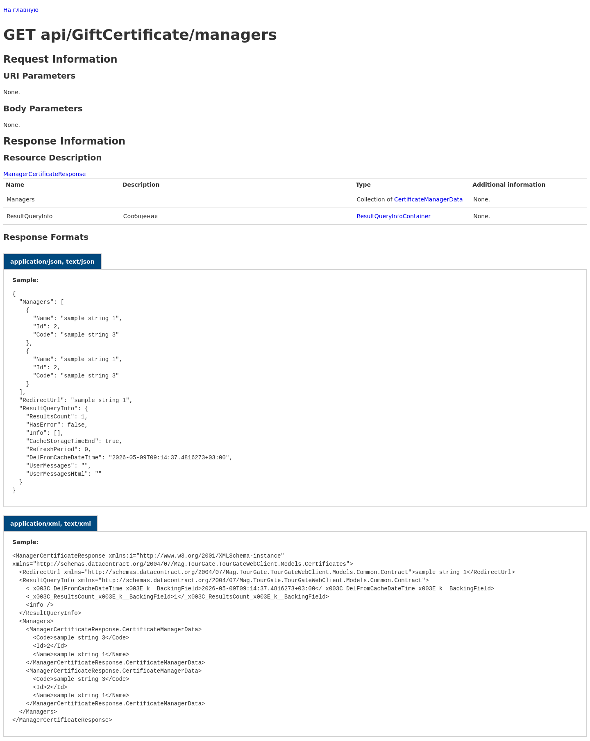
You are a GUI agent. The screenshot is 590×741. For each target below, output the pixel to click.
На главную (21, 10)
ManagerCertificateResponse (44, 174)
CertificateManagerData (428, 199)
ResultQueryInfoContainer (393, 216)
